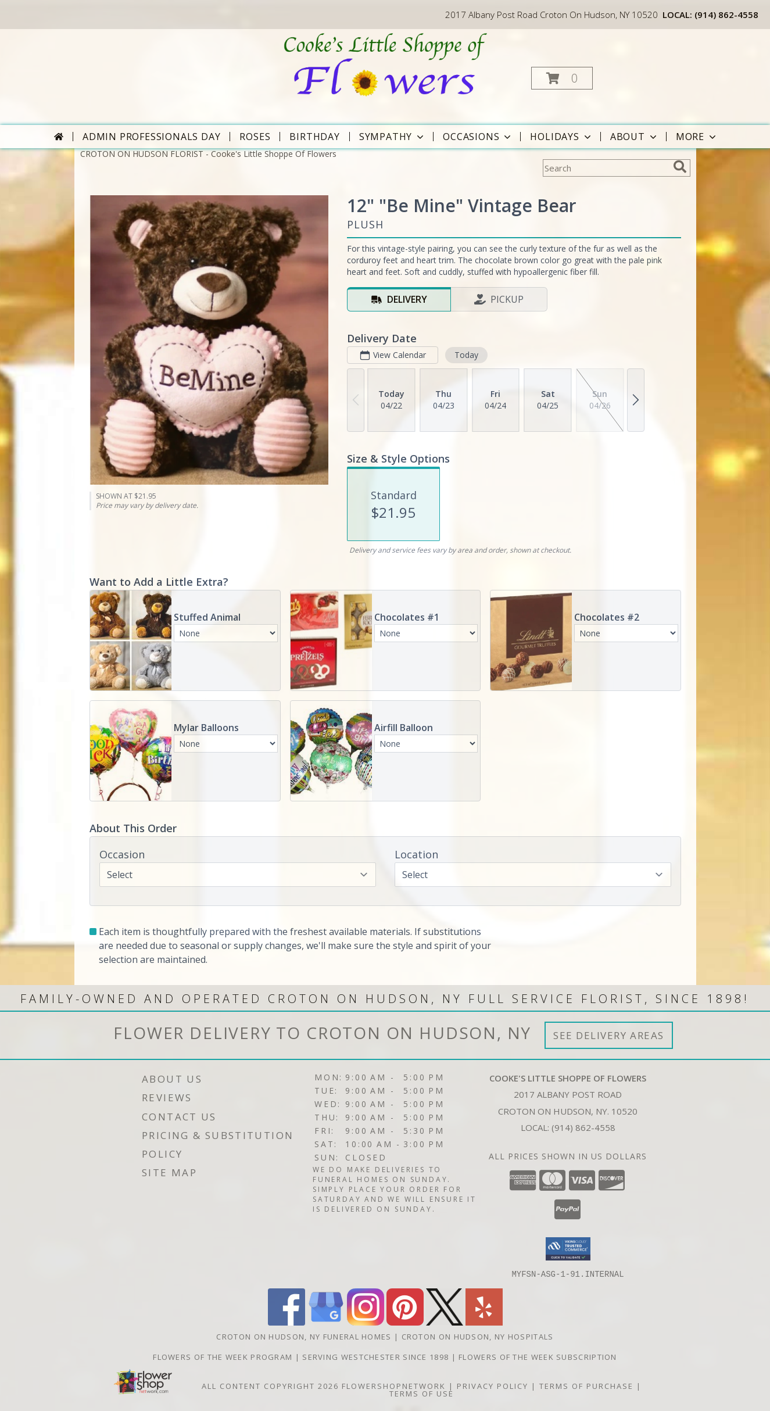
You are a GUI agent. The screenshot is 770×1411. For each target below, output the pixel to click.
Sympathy (392, 136)
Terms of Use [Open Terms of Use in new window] (421, 1393)
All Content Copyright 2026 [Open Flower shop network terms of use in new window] (270, 1385)
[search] (680, 167)
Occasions (478, 136)
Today (466, 354)
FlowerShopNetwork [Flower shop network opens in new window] (394, 1385)
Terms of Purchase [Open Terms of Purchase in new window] (586, 1385)
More (697, 136)
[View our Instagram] (365, 1321)
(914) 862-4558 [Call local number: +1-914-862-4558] (726, 14)
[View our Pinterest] (405, 1321)
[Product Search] (605, 168)
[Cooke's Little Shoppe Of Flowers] (384, 64)
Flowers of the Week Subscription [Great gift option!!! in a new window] (538, 1356)
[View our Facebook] (286, 1321)
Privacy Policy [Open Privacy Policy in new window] (492, 1385)
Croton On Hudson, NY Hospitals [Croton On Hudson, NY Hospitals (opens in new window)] (478, 1336)
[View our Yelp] (484, 1321)
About (634, 136)
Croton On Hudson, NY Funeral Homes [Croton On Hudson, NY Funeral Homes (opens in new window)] (303, 1336)
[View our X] (444, 1321)
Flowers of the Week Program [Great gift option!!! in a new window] (224, 1356)
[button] (562, 78)
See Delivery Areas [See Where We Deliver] (608, 1035)
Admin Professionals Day (151, 136)
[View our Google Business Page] (326, 1321)
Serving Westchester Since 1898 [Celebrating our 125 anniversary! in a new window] (376, 1356)
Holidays (561, 136)
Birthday (314, 136)
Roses (254, 136)
